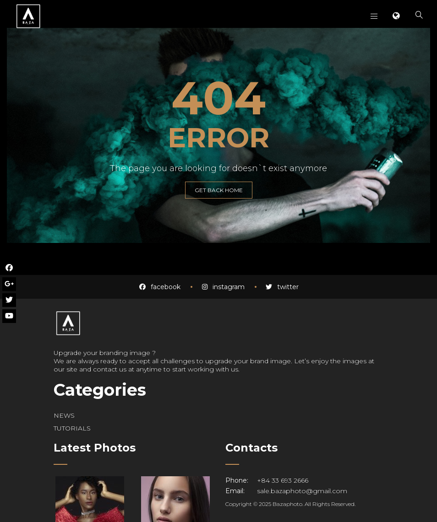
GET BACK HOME (219, 190)
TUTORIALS (72, 428)
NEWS (64, 415)
